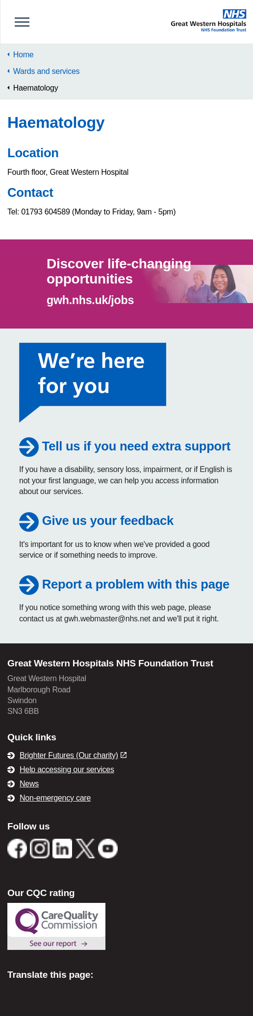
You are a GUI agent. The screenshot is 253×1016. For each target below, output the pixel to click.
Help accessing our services (67, 769)
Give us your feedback (96, 520)
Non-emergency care (55, 798)
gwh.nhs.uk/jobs (90, 300)
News (29, 784)
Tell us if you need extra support (124, 446)
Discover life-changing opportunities (119, 271)
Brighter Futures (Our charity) (73, 755)
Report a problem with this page (124, 584)
